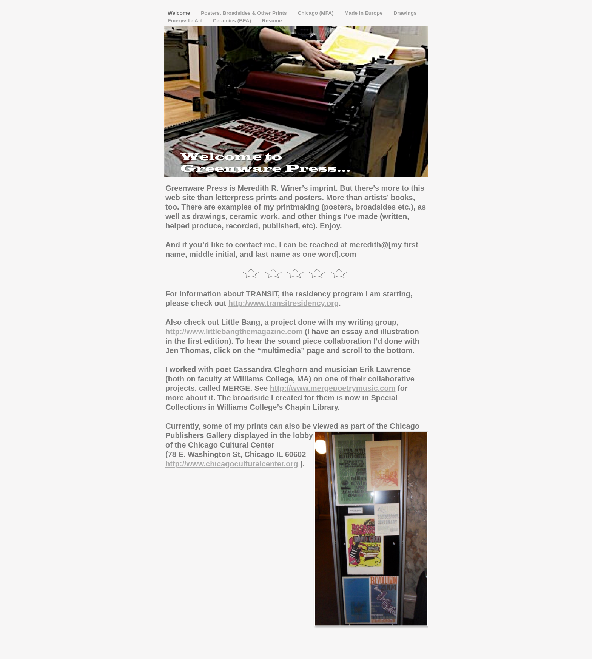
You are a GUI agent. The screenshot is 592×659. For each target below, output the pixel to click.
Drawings (404, 13)
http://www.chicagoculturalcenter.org (231, 464)
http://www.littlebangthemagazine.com (234, 331)
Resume (272, 20)
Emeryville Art (186, 20)
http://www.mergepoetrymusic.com (333, 388)
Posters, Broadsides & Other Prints (244, 13)
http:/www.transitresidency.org (283, 303)
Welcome (179, 13)
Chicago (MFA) (316, 13)
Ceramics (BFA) (233, 20)
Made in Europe (364, 13)
